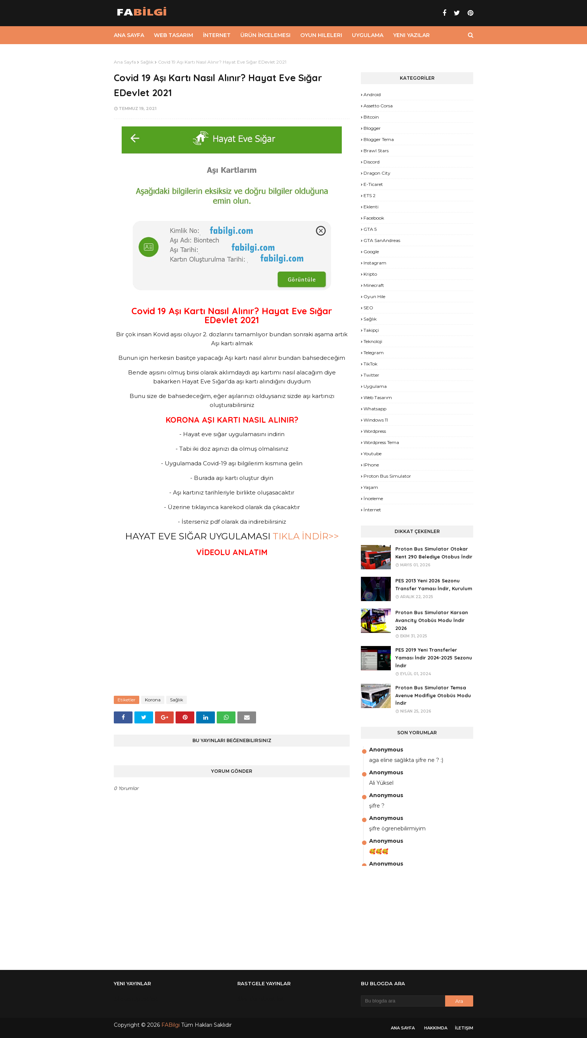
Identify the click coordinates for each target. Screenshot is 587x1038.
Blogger (372, 128)
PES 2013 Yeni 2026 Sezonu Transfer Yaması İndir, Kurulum (433, 584)
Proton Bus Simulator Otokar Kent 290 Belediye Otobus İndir (433, 553)
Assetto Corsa (378, 105)
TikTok (370, 364)
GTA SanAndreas (382, 240)
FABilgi (170, 1025)
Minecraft (374, 285)
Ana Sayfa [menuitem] (129, 35)
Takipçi (371, 330)
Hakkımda (435, 1028)
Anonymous (386, 749)
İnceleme (373, 498)
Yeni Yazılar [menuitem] (411, 35)
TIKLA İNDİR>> (306, 536)
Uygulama (375, 386)
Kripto (370, 274)
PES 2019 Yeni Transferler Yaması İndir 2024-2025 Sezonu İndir (433, 657)
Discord (372, 162)
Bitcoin (371, 117)
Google (371, 251)
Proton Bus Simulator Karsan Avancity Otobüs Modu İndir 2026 (431, 620)
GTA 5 (370, 229)
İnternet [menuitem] (217, 35)
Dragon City (377, 173)
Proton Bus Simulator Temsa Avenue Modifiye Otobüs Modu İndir (433, 695)
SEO (368, 307)
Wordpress (375, 431)
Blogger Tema (379, 139)
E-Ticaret (373, 184)
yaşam (371, 487)
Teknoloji (373, 341)
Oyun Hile (374, 296)
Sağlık (146, 62)
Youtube (372, 453)
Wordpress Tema (381, 442)
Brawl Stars (376, 150)
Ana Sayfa (125, 62)
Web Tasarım (378, 397)
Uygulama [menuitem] (367, 35)
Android (372, 94)
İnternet (372, 509)
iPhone (371, 465)
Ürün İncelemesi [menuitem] (265, 35)
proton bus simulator (387, 476)
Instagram (375, 263)
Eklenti (371, 206)
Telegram (374, 352)
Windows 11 (376, 420)
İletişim (464, 1028)
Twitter (371, 375)
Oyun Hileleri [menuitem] (321, 35)
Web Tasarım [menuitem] (173, 35)
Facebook (374, 218)
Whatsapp (375, 408)
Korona (153, 699)
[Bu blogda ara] (403, 1001)
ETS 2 (369, 195)
